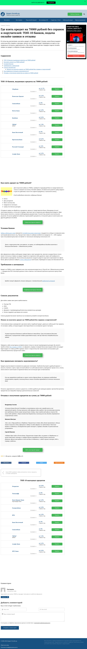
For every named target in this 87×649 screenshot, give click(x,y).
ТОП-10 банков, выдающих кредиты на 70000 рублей (19, 57)
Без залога (7, 17)
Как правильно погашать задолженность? (16, 68)
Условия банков (8, 61)
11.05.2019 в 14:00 (11, 587)
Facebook (24, 459)
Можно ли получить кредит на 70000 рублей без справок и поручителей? (29, 66)
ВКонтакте (6, 459)
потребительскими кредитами (31, 230)
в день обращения (25, 256)
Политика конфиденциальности (9, 643)
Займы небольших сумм (8, 230)
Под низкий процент (31, 17)
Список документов (9, 64)
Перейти (57, 86)
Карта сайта (4, 646)
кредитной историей (48, 278)
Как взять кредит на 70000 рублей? (14, 59)
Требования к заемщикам (11, 62)
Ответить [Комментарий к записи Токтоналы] (4, 593)
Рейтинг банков (74, 10)
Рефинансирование (80, 17)
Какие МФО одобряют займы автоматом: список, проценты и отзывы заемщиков (16, 469)
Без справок (19, 17)
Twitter (41, 459)
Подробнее (51, 2)
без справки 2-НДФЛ (16, 344)
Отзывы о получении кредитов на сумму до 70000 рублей (21, 70)
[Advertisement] (32, 165)
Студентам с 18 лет (56, 17)
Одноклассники (59, 459)
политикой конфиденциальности (42, 619)
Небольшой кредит (68, 17)
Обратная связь (5, 641)
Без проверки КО (43, 17)
